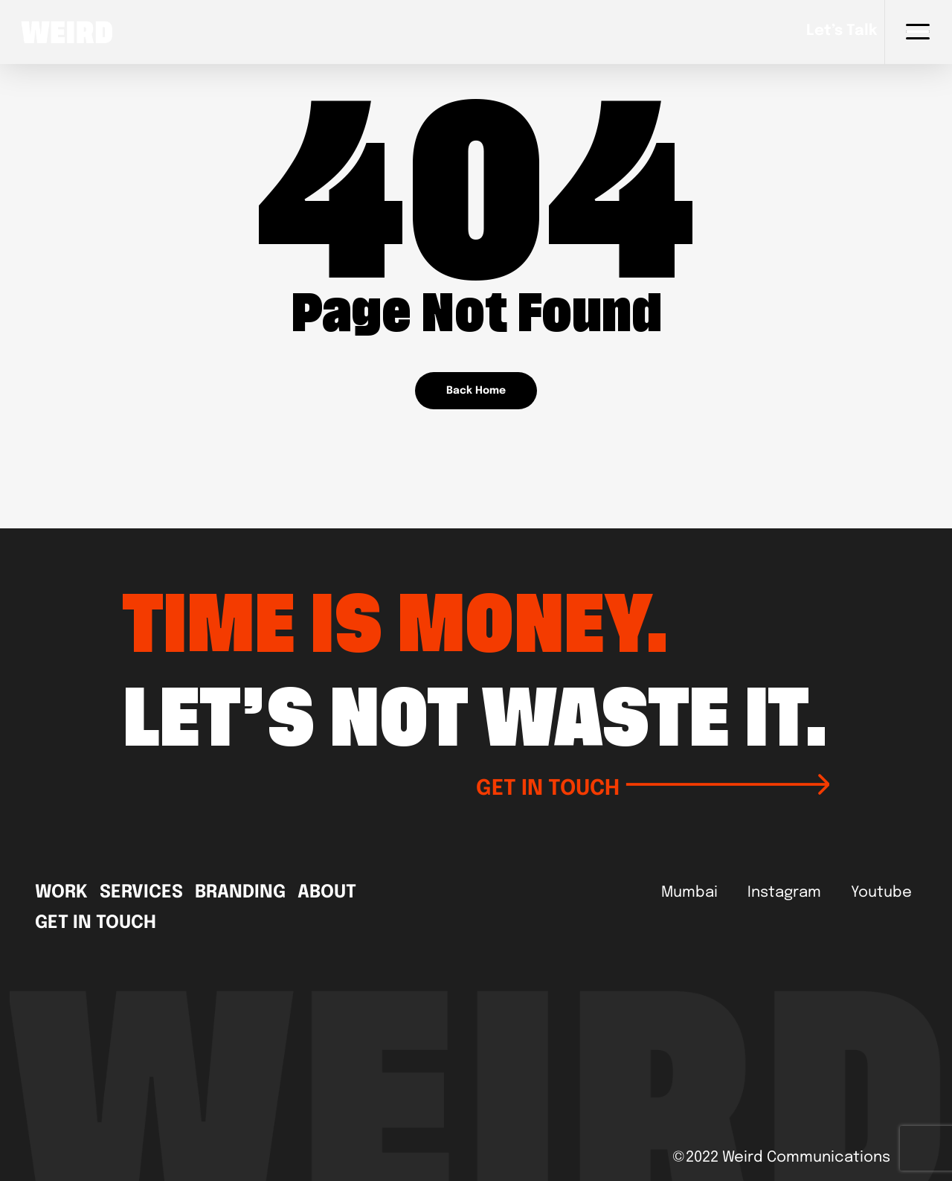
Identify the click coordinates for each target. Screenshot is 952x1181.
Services (141, 893)
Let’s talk (841, 31)
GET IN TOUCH (652, 786)
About (327, 893)
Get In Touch (95, 923)
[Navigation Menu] (918, 32)
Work (61, 893)
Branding (240, 893)
